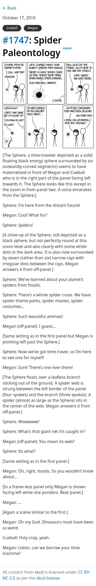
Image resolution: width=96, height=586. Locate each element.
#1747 (16, 40)
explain (67, 48)
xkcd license (47, 578)
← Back (9, 8)
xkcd (39, 572)
